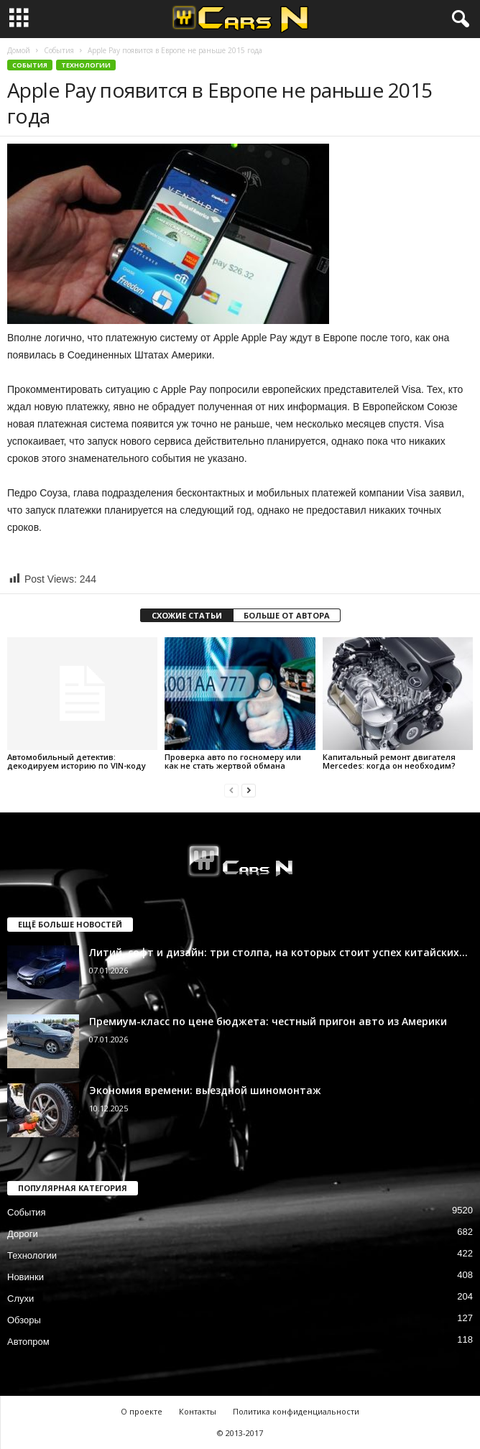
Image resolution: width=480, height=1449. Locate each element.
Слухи (20, 1298)
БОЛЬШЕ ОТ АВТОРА (287, 615)
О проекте (141, 1411)
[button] (458, 19)
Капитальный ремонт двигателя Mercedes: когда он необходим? (389, 761)
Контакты (197, 1411)
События (59, 50)
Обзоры (24, 1320)
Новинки (25, 1277)
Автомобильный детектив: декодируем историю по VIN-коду (76, 761)
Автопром (28, 1341)
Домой (18, 50)
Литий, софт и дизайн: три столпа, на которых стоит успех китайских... (278, 952)
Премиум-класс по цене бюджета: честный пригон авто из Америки (268, 1021)
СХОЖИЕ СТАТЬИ (187, 615)
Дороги (22, 1233)
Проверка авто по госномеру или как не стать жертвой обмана (233, 761)
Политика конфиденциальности (296, 1411)
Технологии (86, 65)
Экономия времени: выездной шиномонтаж (205, 1090)
